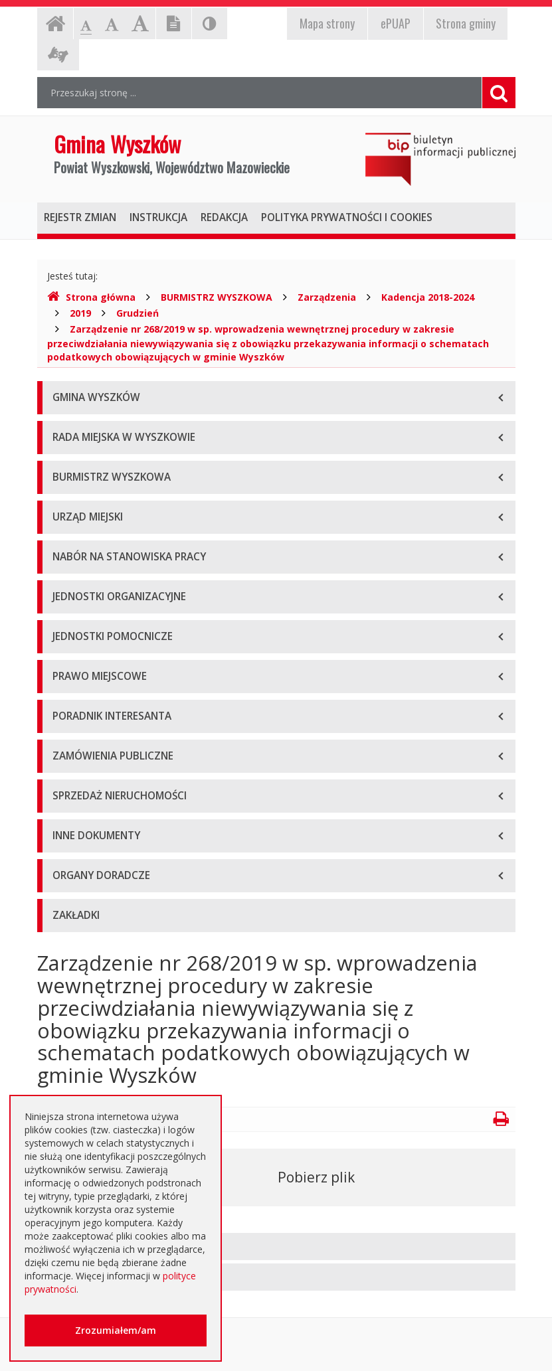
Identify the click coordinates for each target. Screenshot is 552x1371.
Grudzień (137, 313)
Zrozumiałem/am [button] (115, 1330)
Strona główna (91, 297)
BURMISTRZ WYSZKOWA (216, 297)
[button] (276, 1246)
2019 (80, 313)
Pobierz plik (316, 1177)
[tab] (276, 1246)
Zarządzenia (327, 297)
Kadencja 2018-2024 (427, 297)
